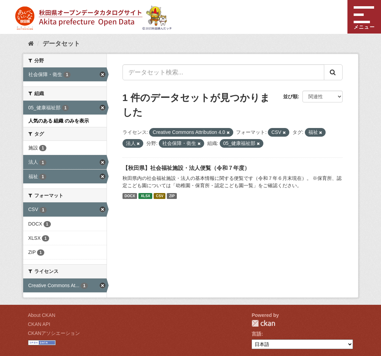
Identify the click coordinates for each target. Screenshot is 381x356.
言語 (256, 334)
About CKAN (41, 315)
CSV (160, 196)
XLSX (145, 196)
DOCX (130, 196)
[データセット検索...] (223, 72)
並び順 (290, 96)
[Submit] (333, 72)
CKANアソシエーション (54, 333)
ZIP (172, 196)
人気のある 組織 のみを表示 (58, 121)
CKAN (263, 323)
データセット (61, 43)
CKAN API (39, 324)
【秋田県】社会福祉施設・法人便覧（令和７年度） (186, 168)
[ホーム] (31, 43)
